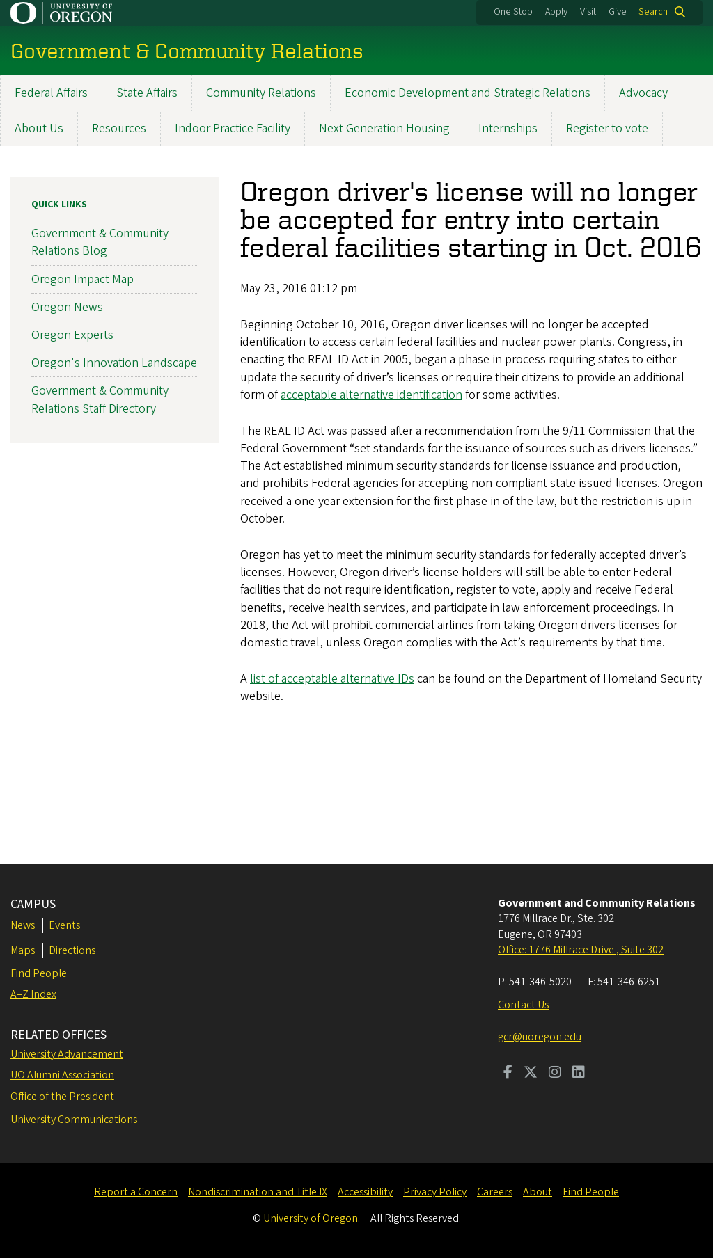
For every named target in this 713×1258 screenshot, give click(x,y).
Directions (72, 950)
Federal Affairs (51, 93)
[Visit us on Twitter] (530, 1073)
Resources (119, 128)
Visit (588, 12)
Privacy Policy (435, 1192)
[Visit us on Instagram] (555, 1073)
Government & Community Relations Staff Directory (100, 399)
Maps (22, 950)
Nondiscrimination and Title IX (257, 1192)
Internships (508, 128)
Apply (556, 12)
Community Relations (261, 93)
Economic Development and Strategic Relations (467, 93)
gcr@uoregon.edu (539, 1036)
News (22, 925)
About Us (39, 128)
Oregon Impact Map (82, 278)
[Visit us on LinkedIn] (578, 1073)
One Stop (513, 12)
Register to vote (607, 128)
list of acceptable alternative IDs (332, 678)
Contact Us (523, 1004)
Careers (494, 1192)
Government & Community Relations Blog (100, 242)
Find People (38, 973)
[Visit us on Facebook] (508, 1073)
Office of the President (62, 1096)
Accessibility (365, 1192)
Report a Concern (136, 1192)
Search (653, 12)
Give (618, 12)
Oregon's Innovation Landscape (114, 363)
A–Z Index (33, 994)
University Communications (73, 1119)
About (537, 1192)
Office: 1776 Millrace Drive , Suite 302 (581, 949)
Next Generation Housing (384, 128)
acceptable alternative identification (371, 394)
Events (64, 925)
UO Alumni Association (62, 1075)
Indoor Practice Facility (232, 128)
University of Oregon (310, 1218)
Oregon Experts (72, 335)
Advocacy (643, 93)
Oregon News (67, 306)
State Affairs (147, 93)
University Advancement (66, 1054)
